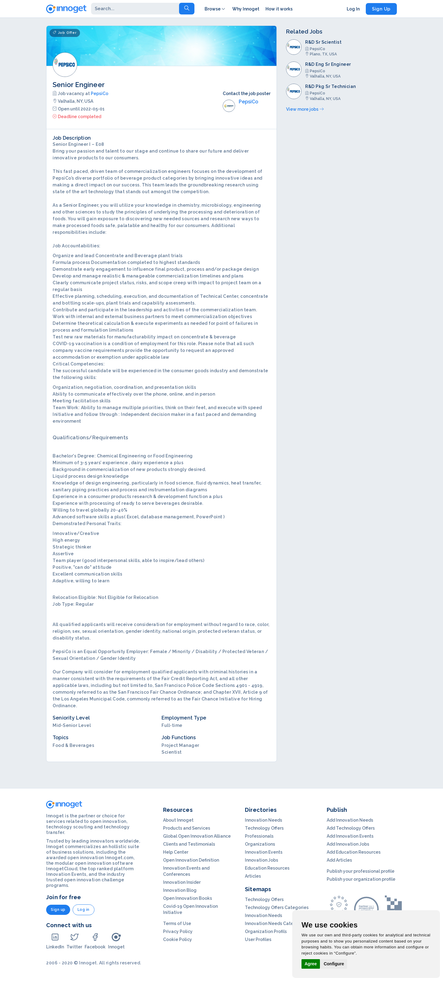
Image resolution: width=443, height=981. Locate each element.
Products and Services (186, 828)
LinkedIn (55, 940)
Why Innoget (245, 8)
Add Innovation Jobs (348, 844)
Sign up (58, 909)
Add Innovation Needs (350, 820)
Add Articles (339, 860)
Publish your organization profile (361, 879)
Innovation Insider (182, 882)
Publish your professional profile (360, 871)
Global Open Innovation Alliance (197, 836)
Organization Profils (266, 931)
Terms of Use (177, 923)
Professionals (259, 836)
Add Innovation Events (350, 836)
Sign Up (381, 9)
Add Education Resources (354, 852)
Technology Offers (264, 828)
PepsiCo (99, 93)
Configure (334, 963)
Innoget (116, 940)
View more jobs (305, 109)
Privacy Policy (178, 931)
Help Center (175, 852)
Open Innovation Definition (191, 860)
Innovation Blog (180, 890)
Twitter (74, 940)
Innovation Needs (263, 820)
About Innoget (178, 820)
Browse (215, 9)
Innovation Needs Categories (276, 923)
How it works (279, 8)
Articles (253, 876)
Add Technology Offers (351, 828)
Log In (353, 8)
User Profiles (258, 939)
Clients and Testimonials (189, 844)
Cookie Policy (177, 939)
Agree (311, 963)
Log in (84, 909)
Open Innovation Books (187, 898)
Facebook (95, 940)
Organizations (260, 844)
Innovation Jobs (261, 860)
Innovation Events (263, 852)
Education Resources (267, 868)
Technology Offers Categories (277, 907)
